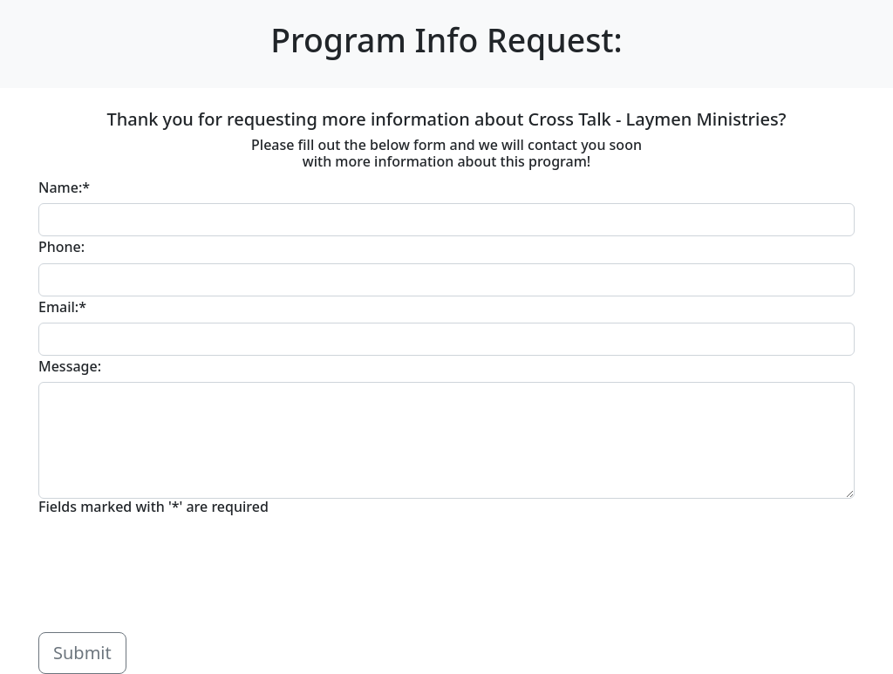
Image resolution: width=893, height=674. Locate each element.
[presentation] (170, 577)
